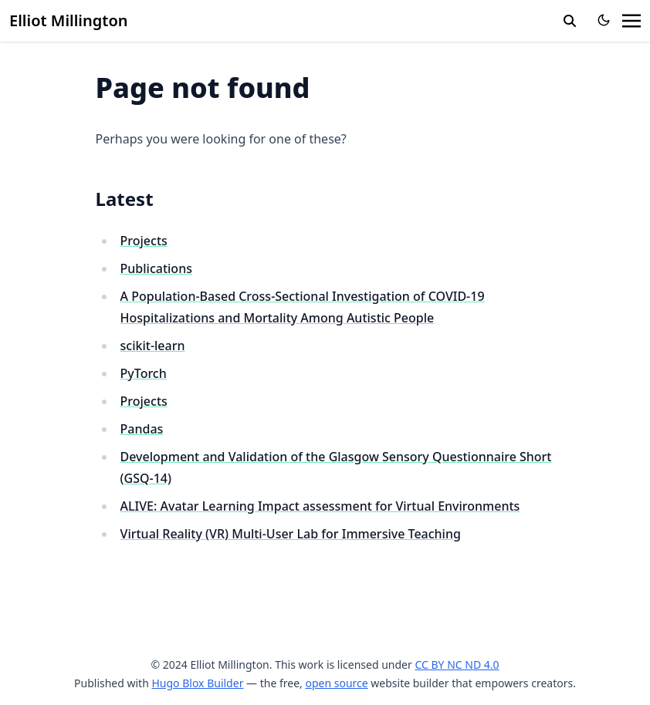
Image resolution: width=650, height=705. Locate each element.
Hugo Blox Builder (197, 683)
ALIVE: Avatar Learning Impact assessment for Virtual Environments (320, 506)
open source (336, 683)
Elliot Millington (68, 20)
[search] (569, 21)
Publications (156, 268)
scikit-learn (152, 345)
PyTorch (143, 373)
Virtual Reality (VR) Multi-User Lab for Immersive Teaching (290, 533)
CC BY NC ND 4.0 (457, 664)
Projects (144, 240)
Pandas (142, 428)
